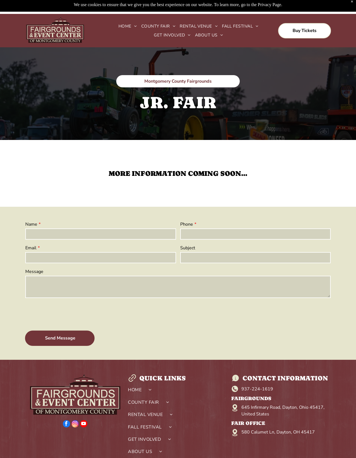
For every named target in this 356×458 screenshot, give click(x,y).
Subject (187, 248)
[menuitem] (125, 26)
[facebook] (66, 424)
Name (31, 224)
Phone (186, 224)
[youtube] (83, 424)
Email (30, 248)
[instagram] (75, 424)
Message (34, 272)
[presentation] (67, 314)
